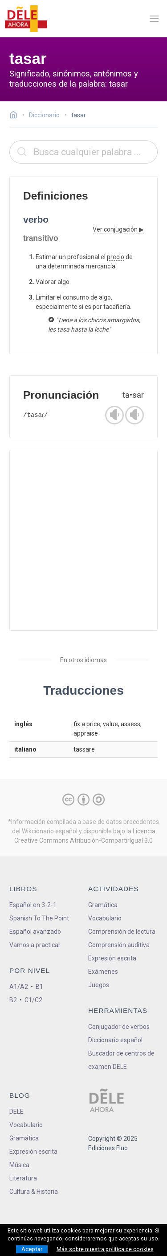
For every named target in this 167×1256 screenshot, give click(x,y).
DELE (16, 1111)
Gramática (103, 904)
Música (19, 1164)
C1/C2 (33, 1000)
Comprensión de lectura (121, 931)
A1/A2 (18, 986)
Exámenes (103, 971)
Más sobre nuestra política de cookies (105, 1249)
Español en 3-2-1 (33, 904)
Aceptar (31, 1249)
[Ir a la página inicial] (15, 116)
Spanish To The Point (39, 918)
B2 (13, 1000)
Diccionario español (115, 1040)
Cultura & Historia (33, 1191)
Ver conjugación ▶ (118, 229)
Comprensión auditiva (119, 944)
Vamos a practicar (35, 944)
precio (115, 256)
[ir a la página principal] (26, 18)
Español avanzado (35, 931)
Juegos (98, 984)
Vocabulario (105, 918)
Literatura (23, 1178)
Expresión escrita (112, 958)
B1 (39, 986)
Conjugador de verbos (119, 1026)
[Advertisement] (83, 540)
